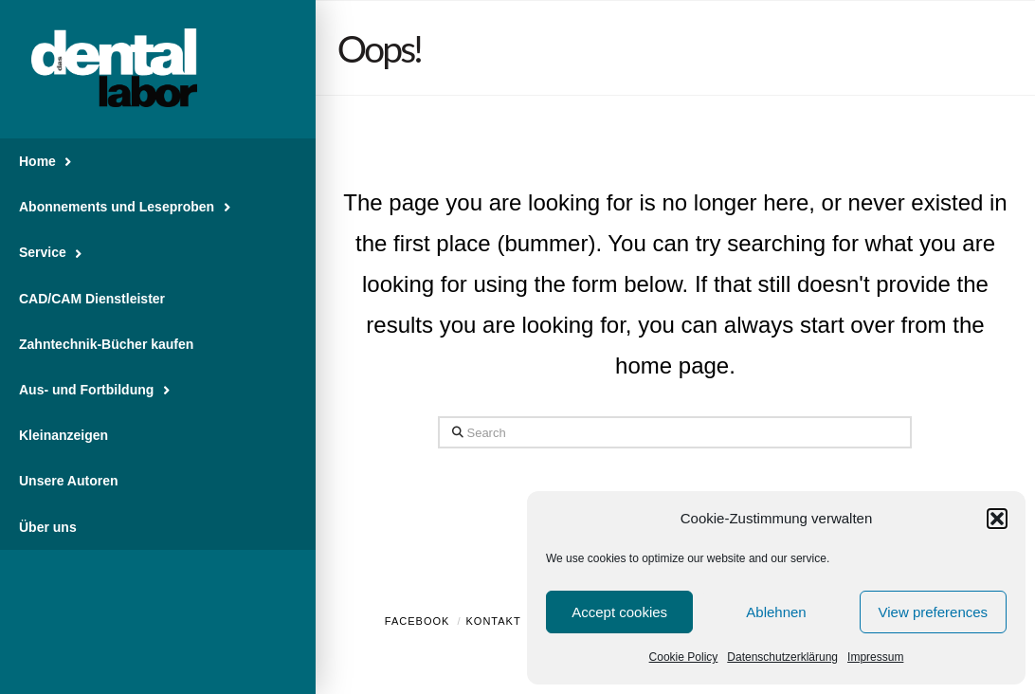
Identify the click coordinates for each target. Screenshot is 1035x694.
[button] (997, 518)
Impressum (875, 657)
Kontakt (493, 621)
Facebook (417, 621)
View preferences (934, 612)
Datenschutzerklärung (782, 657)
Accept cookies (619, 612)
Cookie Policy (683, 657)
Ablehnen (776, 612)
